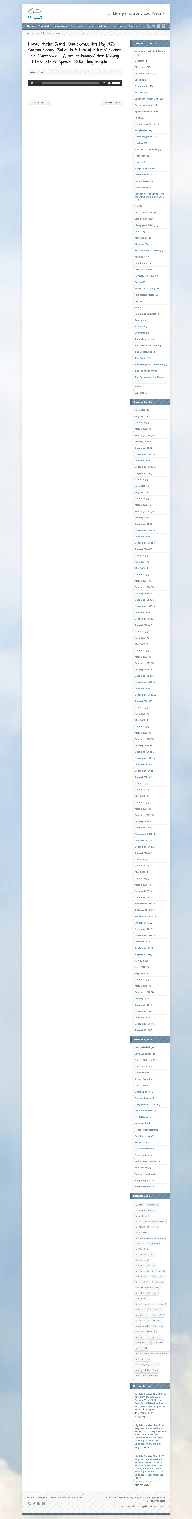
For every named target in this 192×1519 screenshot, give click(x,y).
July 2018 (139, 960)
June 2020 (140, 865)
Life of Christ (142, 218)
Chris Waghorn (143, 1053)
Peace (138, 282)
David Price (141, 1066)
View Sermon (55, 33)
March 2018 (141, 985)
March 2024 (141, 580)
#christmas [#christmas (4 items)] (141, 1215)
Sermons (76, 26)
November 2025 (143, 454)
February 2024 (142, 587)
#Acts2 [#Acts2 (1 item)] (139, 1204)
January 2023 (142, 669)
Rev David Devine (144, 1148)
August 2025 (142, 473)
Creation (140, 79)
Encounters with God (146, 98)
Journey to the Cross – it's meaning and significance (149, 195)
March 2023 (141, 656)
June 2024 (140, 561)
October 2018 (142, 941)
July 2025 (139, 479)
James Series (142, 180)
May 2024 (140, 568)
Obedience (141, 263)
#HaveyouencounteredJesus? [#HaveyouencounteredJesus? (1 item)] (151, 1303)
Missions (140, 256)
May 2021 (140, 796)
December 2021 (143, 751)
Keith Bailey (141, 1116)
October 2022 (142, 688)
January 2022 (142, 745)
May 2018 (140, 973)
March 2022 (141, 732)
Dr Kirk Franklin (143, 1078)
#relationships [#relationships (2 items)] (154, 1337)
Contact (134, 26)
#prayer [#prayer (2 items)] (140, 1337)
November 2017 (143, 1011)
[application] (75, 83)
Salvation (140, 326)
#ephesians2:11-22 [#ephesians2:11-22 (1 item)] (145, 1265)
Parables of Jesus (144, 275)
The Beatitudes (143, 351)
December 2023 (143, 599)
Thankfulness (142, 339)
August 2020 (142, 853)
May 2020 (140, 871)
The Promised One (145, 370)
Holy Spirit (141, 155)
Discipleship (141, 86)
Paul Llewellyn (143, 1136)
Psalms (139, 307)
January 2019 (142, 922)
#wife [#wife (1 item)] (155, 1370)
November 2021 (143, 758)
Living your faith (144, 225)
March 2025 (141, 504)
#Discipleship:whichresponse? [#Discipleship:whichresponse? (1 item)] (151, 1237)
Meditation (141, 237)
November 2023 (143, 606)
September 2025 (144, 466)
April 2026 (140, 422)
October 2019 (142, 909)
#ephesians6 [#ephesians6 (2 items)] (158, 1276)
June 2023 (140, 637)
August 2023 (142, 625)
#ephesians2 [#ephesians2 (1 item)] (142, 1259)
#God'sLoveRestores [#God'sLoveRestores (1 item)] (146, 1293)
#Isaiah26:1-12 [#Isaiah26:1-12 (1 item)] (157, 1309)
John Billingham (143, 1110)
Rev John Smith (143, 1154)
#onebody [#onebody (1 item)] (157, 1326)
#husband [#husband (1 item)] (141, 1309)
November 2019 (143, 903)
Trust (138, 386)
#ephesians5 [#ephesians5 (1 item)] (142, 1276)
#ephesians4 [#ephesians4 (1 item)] (158, 1271)
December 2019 (143, 897)
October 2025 (142, 460)
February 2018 (142, 992)
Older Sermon (111, 102)
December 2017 (143, 1004)
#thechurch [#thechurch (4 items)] (142, 1348)
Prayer (138, 301)
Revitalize (140, 320)
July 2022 (139, 707)
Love (137, 231)
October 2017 (142, 1017)
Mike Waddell (142, 1123)
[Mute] (109, 83)
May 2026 (140, 416)
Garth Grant (141, 1085)
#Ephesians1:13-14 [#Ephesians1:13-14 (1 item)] (145, 1254)
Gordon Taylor (143, 1098)
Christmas (140, 67)
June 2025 (140, 485)
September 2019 (144, 916)
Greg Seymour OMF (146, 1104)
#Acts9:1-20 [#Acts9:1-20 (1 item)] (152, 1204)
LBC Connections (144, 212)
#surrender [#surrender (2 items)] (158, 1342)
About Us (44, 26)
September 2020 (144, 846)
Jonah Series (142, 187)
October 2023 (142, 612)
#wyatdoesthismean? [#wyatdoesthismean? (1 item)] (147, 1375)
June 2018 (140, 967)
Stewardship (142, 332)
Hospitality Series (145, 168)
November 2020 (143, 833)
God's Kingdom (143, 136)
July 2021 (139, 783)
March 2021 (141, 808)
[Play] (32, 83)
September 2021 (144, 770)
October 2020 (142, 840)
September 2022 (144, 694)
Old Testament (143, 269)
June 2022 (140, 713)
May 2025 (140, 492)
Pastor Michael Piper (146, 1129)
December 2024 (143, 523)
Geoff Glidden (142, 1091)
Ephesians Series (144, 111)
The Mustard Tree (97, 26)
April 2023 (140, 650)
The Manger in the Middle (149, 364)
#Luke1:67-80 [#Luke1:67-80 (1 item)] (143, 1320)
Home (30, 26)
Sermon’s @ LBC (39, 33)
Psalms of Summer (145, 313)
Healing (139, 142)
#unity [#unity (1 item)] (155, 1364)
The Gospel (141, 358)
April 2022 (140, 726)
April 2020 (140, 878)
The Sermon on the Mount (150, 377)
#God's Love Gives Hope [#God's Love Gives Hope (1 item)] (148, 1287)
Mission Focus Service (147, 250)
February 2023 (142, 663)
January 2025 (142, 517)
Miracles (139, 244)
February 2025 (142, 511)
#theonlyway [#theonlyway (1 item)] (142, 1364)
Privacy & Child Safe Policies (66, 1497)
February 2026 (142, 435)
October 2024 (142, 536)
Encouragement (144, 105)
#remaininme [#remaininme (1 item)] (142, 1342)
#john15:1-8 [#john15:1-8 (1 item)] (157, 1315)
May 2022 (140, 720)
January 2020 (142, 891)
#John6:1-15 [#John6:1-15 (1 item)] (142, 1315)
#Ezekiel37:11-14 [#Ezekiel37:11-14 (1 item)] (144, 1281)
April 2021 (140, 802)
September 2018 (144, 947)
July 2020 (139, 859)
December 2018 (143, 929)
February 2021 (142, 815)
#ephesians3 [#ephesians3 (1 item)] (142, 1271)
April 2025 (140, 498)
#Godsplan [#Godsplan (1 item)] (141, 1298)
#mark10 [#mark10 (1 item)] (157, 1320)
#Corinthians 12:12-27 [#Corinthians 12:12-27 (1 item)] (147, 1226)
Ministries (60, 26)
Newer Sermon (39, 102)
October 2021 (142, 764)
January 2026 (142, 441)
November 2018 (143, 935)
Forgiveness (142, 130)
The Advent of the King (148, 345)
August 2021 (142, 777)
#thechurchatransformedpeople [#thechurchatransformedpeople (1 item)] (152, 1353)
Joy (136, 206)
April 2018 (140, 979)
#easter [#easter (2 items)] (140, 1243)
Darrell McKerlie (143, 1060)
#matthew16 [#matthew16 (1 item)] (142, 1326)
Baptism (139, 60)
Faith (138, 117)
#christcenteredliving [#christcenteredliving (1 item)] (146, 1210)
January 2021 (142, 821)
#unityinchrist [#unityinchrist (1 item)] (143, 1370)
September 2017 (144, 1023)
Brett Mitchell (142, 1047)
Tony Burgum (142, 1180)
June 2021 (140, 789)
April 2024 (140, 574)
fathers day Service (146, 124)
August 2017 (142, 1030)
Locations (119, 26)
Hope (138, 162)
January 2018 (142, 998)
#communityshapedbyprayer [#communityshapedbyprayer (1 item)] (150, 1221)
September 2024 (144, 542)
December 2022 (143, 675)
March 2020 (141, 884)
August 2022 (142, 701)
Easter (138, 92)
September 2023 (144, 618)
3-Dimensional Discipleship (150, 51)
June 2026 (140, 409)
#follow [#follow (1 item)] (160, 1281)
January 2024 (142, 593)
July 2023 (139, 631)
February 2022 (142, 739)
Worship (139, 392)
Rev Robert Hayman (146, 1161)
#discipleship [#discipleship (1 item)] (142, 1232)
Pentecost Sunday (145, 288)
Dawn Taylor (142, 1072)
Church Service (143, 73)
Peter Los (140, 1142)
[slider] (70, 83)
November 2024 (143, 530)
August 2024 (142, 549)
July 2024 (139, 555)
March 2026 (141, 428)
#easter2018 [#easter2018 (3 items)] (153, 1243)
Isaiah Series (142, 174)
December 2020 (143, 827)
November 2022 (143, 682)
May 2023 (140, 644)
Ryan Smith (141, 1167)
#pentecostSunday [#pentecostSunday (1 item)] (145, 1331)
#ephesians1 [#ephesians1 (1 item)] (142, 1248)
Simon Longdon (144, 1174)
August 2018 (142, 954)
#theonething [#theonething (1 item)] (143, 1359)
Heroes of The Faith (146, 149)
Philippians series (144, 294)
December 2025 (143, 447)
